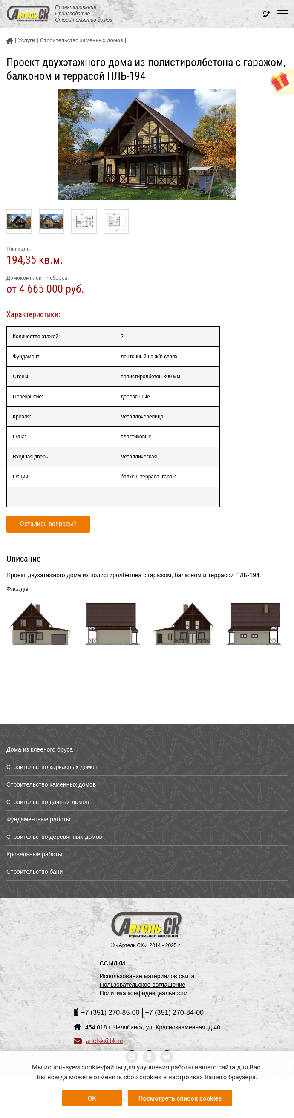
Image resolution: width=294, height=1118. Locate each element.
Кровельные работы (34, 854)
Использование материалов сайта (147, 976)
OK (92, 1098)
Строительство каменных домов (51, 784)
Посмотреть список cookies (180, 1098)
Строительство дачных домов (47, 801)
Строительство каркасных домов (52, 767)
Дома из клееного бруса (39, 749)
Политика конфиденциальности (144, 993)
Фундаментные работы (38, 819)
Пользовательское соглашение (143, 984)
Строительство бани (34, 871)
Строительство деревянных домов (54, 836)
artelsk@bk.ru (98, 1040)
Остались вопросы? (48, 524)
